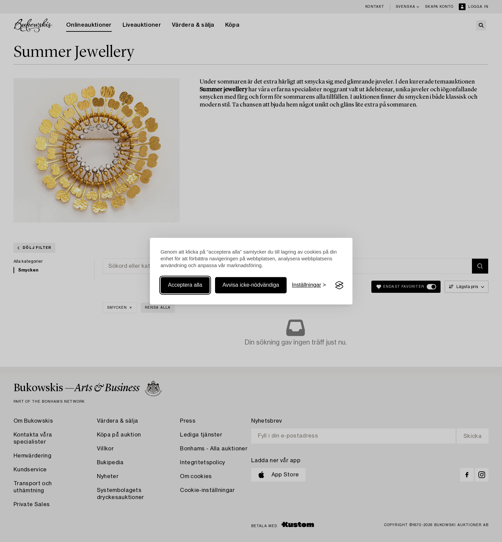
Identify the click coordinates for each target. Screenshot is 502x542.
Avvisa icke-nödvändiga (250, 285)
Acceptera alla (185, 285)
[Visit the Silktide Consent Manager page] (339, 285)
